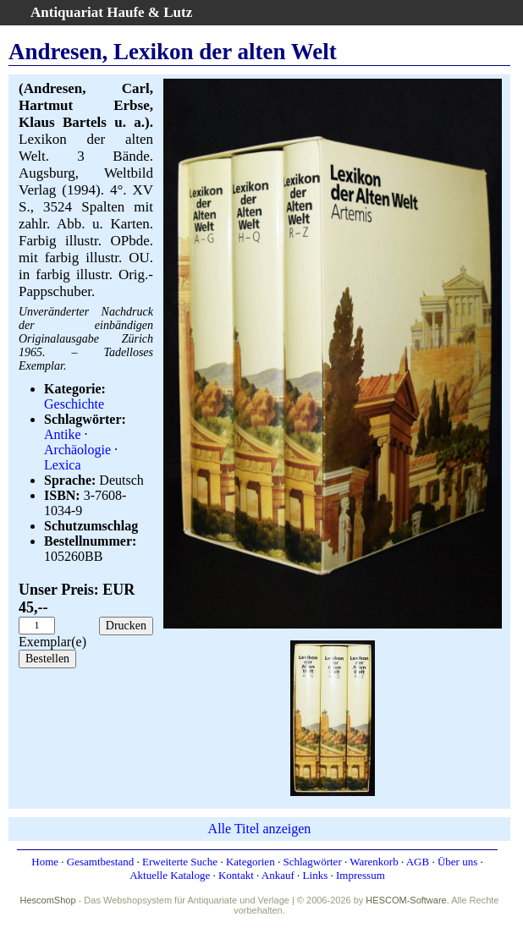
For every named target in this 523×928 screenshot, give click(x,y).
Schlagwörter (312, 861)
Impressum (360, 875)
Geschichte (74, 404)
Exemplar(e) (52, 641)
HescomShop (48, 900)
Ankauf (278, 875)
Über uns (457, 861)
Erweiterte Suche (179, 861)
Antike (62, 434)
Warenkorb (374, 861)
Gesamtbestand (100, 861)
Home (44, 861)
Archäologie (77, 449)
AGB (417, 861)
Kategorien (250, 861)
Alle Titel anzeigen (259, 828)
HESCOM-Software (406, 900)
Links (315, 875)
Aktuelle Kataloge (169, 875)
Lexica (62, 465)
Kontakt (236, 875)
